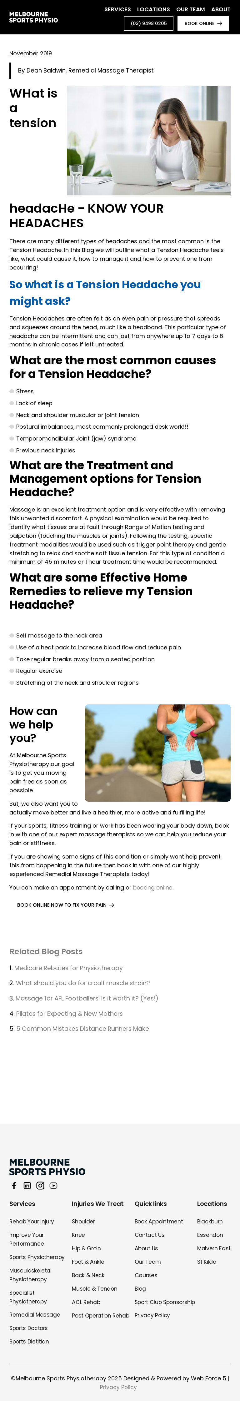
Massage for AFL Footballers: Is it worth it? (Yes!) (92, 1000)
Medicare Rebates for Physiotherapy (72, 969)
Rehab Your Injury (32, 1221)
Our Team (190, 9)
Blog (140, 1289)
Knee (78, 1235)
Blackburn (210, 1221)
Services (117, 9)
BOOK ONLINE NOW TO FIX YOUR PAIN (62, 906)
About (221, 9)
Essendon (209, 1235)
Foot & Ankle (88, 1262)
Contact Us (149, 1235)
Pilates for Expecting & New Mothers (73, 1015)
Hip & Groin (87, 1248)
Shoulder (84, 1221)
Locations (153, 9)
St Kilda (206, 1262)
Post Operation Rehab (101, 1315)
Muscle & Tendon (95, 1289)
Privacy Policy (152, 1324)
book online (197, 24)
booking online (153, 889)
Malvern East (214, 1248)
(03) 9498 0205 (143, 24)
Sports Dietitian (29, 1341)
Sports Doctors (29, 1328)
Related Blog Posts (49, 953)
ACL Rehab (86, 1302)
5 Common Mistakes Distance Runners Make (87, 1030)
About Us (146, 1248)
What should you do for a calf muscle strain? (86, 985)
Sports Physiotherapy (38, 1257)
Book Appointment (159, 1221)
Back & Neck (88, 1275)
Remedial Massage (35, 1315)
